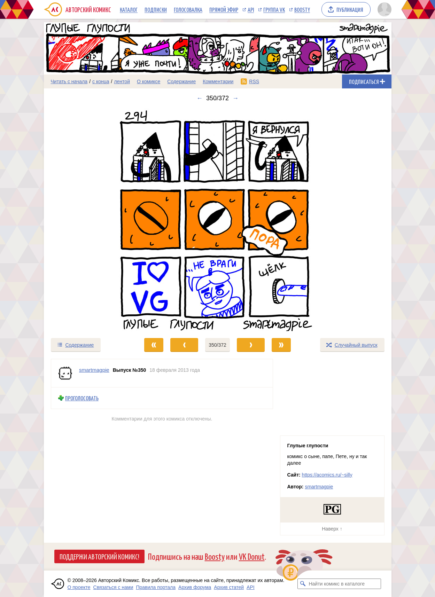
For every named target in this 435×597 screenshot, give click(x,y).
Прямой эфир (223, 9)
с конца (100, 81)
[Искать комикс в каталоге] (303, 584)
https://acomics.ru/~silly (327, 475)
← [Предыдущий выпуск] (199, 98)
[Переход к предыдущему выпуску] (87, 219)
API (251, 9)
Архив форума (194, 587)
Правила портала (156, 587)
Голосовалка (188, 9)
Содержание (181, 81)
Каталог (129, 9)
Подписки (156, 9)
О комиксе (148, 81)
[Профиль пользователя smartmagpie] (65, 373)
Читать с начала (69, 81)
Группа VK (274, 9)
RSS (254, 81)
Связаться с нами (113, 587)
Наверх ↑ (332, 529)
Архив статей (229, 587)
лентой (122, 81)
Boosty (302, 9)
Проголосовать (82, 398)
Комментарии (218, 81)
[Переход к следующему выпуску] (217, 219)
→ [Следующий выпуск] (235, 98)
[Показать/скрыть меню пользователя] (383, 9)
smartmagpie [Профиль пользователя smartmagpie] (94, 370)
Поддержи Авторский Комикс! (99, 556)
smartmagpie (319, 486)
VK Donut (252, 556)
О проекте (79, 587)
